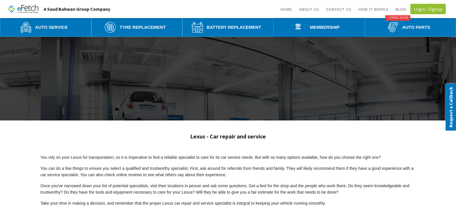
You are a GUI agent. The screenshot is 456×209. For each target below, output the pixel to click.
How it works (373, 10)
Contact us (338, 10)
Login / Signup (428, 9)
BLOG (401, 10)
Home (286, 10)
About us (309, 10)
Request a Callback (451, 107)
